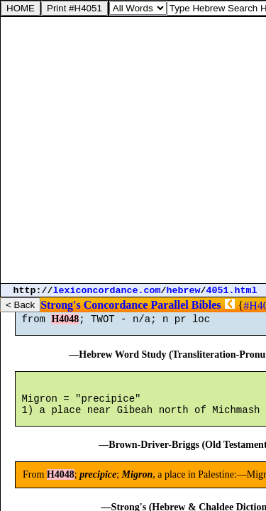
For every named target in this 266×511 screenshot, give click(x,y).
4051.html (231, 290)
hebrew (184, 290)
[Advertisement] (133, 150)
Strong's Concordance (94, 305)
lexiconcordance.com (107, 290)
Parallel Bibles (185, 305)
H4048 (65, 325)
